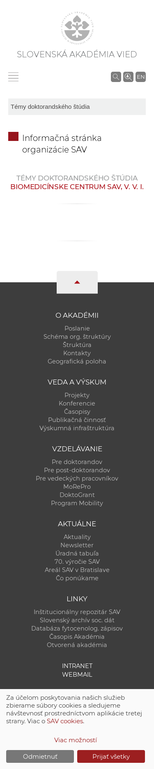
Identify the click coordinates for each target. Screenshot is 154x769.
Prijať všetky (111, 756)
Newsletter (77, 545)
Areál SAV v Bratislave (77, 570)
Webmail (77, 674)
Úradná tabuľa (77, 553)
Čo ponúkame (77, 578)
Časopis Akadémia (77, 636)
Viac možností (75, 740)
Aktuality (77, 537)
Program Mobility (77, 503)
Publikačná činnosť (77, 420)
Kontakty (77, 353)
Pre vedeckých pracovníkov (77, 478)
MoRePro (77, 486)
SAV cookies (65, 721)
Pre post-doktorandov (77, 470)
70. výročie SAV (77, 561)
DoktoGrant (77, 495)
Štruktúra (77, 345)
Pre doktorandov (77, 462)
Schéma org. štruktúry (77, 336)
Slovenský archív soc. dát (77, 620)
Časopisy (77, 411)
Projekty (77, 395)
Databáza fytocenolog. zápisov (77, 628)
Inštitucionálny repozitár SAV (77, 612)
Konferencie (77, 403)
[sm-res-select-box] (77, 106)
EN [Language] (141, 76)
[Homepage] (77, 28)
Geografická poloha (77, 361)
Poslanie (77, 328)
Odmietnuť (40, 756)
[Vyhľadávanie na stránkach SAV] (116, 76)
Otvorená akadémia (77, 645)
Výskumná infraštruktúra (77, 428)
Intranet (77, 666)
